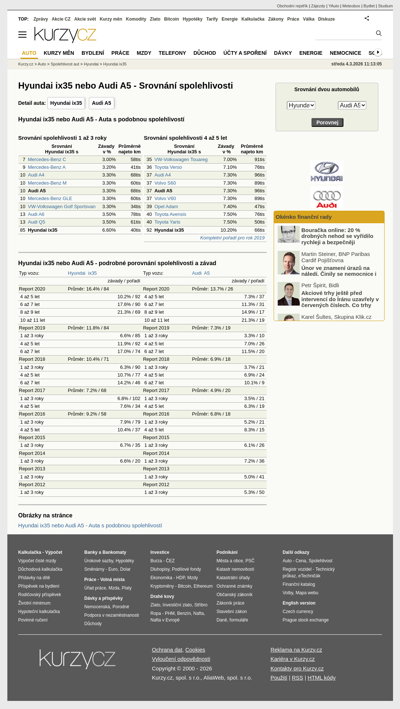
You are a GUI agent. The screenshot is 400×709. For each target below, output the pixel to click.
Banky (91, 552)
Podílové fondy (186, 569)
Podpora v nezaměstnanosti (111, 615)
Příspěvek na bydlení (39, 586)
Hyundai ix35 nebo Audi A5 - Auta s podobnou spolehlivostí (90, 525)
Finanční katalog (299, 584)
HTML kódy (322, 677)
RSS (297, 677)
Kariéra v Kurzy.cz (292, 659)
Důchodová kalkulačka (40, 569)
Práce (293, 19)
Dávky (283, 53)
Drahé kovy (162, 596)
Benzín (184, 613)
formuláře (239, 620)
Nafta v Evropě (165, 620)
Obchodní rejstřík (292, 6)
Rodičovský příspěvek (39, 594)
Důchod (205, 53)
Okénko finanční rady (304, 217)
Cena (301, 560)
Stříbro (201, 605)
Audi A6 (36, 214)
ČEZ (170, 560)
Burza (156, 560)
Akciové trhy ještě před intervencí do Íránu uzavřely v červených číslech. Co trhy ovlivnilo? (340, 309)
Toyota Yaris (167, 222)
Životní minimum (34, 603)
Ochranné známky (234, 586)
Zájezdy (318, 6)
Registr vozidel (297, 569)
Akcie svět (85, 19)
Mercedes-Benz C (47, 159)
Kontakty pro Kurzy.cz (297, 668)
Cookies (195, 649)
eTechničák (309, 575)
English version (299, 603)
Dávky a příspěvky (103, 598)
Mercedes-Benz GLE (50, 198)
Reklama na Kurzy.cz (296, 649)
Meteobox (351, 6)
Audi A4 (36, 175)
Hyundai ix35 (66, 103)
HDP (180, 577)
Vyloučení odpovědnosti (181, 659)
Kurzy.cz (25, 64)
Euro (113, 569)
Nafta (198, 613)
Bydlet (369, 6)
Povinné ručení (33, 620)
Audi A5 (101, 103)
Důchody (93, 623)
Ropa (156, 613)
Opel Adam (166, 206)
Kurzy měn (111, 19)
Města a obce (230, 560)
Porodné (120, 606)
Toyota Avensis (170, 214)
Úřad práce (95, 588)
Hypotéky (192, 19)
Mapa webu (307, 592)
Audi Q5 (36, 222)
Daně (222, 620)
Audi (197, 273)
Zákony (276, 19)
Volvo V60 (165, 198)
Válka (308, 19)
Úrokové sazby (98, 560)
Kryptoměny (162, 586)
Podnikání (227, 552)
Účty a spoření (245, 53)
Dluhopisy (160, 569)
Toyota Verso (168, 167)
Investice (160, 552)
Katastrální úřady (233, 577)
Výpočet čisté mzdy (37, 560)
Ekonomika (161, 577)
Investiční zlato (177, 605)
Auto (42, 64)
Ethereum (203, 586)
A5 (207, 273)
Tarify (212, 19)
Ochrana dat (167, 649)
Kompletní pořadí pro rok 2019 (232, 238)
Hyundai (77, 273)
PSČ (250, 560)
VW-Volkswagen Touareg (181, 159)
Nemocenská (97, 606)
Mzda (114, 588)
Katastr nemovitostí (236, 569)
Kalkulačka (252, 19)
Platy (127, 588)
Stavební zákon (232, 611)
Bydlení (93, 53)
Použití (278, 677)
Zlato (155, 19)
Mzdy (144, 53)
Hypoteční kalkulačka (39, 611)
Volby (288, 592)
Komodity (136, 19)
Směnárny (94, 569)
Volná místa (112, 579)
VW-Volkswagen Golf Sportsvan (62, 206)
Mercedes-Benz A (47, 167)
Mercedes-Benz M (47, 183)
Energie (229, 19)
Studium (385, 6)
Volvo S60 (165, 183)
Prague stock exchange (306, 620)
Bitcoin (171, 19)
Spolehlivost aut (65, 64)
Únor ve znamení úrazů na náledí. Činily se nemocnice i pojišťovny (339, 281)
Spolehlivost (320, 560)
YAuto (333, 6)
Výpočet (53, 552)
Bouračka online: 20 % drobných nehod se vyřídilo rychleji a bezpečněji (338, 243)
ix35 (92, 273)
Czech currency (298, 611)
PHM (170, 613)
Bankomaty (114, 552)
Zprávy (40, 19)
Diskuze (326, 19)
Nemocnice (345, 53)
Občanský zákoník (235, 594)
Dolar (125, 569)
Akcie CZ (61, 19)
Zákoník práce (231, 603)
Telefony (172, 53)
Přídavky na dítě (34, 577)
